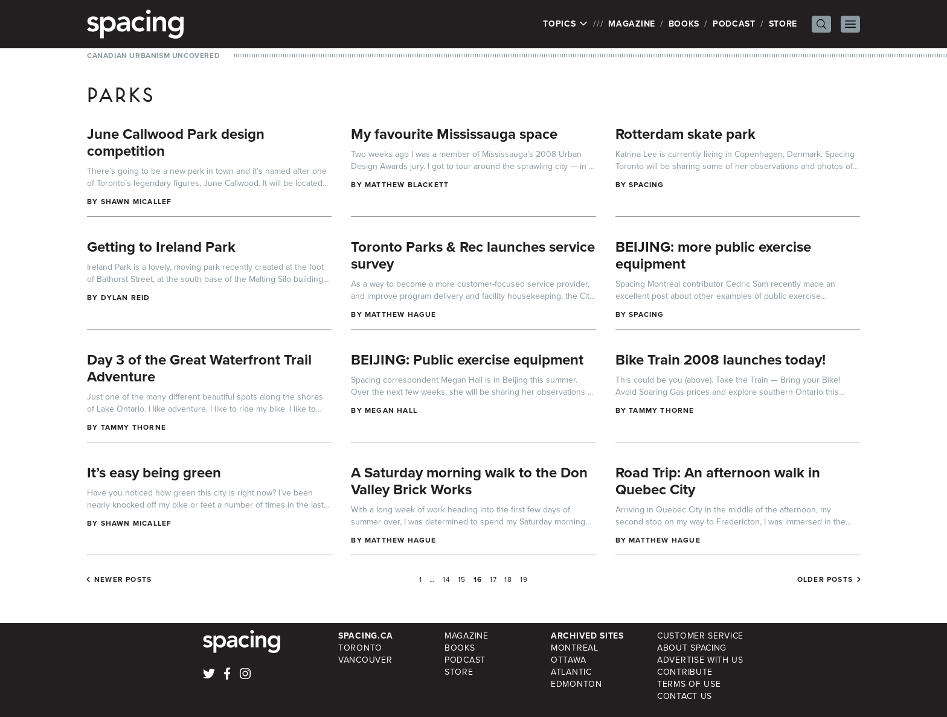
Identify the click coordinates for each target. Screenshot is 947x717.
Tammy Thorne (133, 427)
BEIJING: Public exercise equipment (467, 360)
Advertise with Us (700, 660)
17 (493, 579)
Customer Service (700, 635)
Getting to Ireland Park (161, 247)
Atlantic (571, 672)
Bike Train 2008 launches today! (720, 360)
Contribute (685, 672)
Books (684, 24)
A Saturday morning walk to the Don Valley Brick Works (469, 481)
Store (783, 24)
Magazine (631, 24)
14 (447, 579)
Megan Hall (391, 410)
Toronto (360, 648)
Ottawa (568, 660)
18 (508, 579)
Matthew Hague (401, 314)
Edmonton (576, 684)
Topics (565, 24)
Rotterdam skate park (685, 134)
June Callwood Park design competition (176, 142)
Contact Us (684, 696)
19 (524, 579)
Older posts (825, 579)
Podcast (734, 24)
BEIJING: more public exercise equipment (713, 255)
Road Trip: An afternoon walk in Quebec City (717, 481)
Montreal (575, 648)
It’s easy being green (154, 472)
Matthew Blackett (407, 184)
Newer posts (123, 579)
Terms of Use (689, 684)
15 (462, 579)
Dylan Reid (125, 297)
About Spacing (692, 648)
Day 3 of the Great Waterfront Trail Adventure (199, 368)
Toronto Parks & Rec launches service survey (473, 255)
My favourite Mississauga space (454, 134)
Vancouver (365, 660)
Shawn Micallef (136, 201)
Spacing (646, 184)
